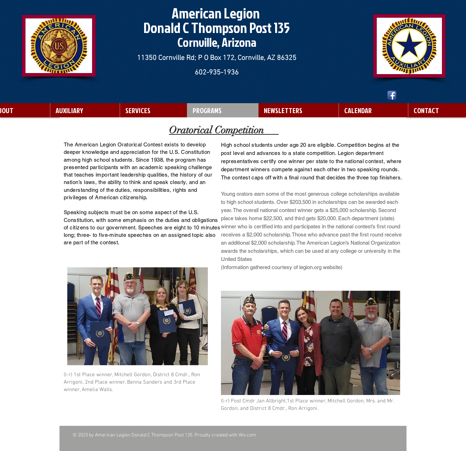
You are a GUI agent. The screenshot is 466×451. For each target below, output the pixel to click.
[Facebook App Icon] (391, 95)
